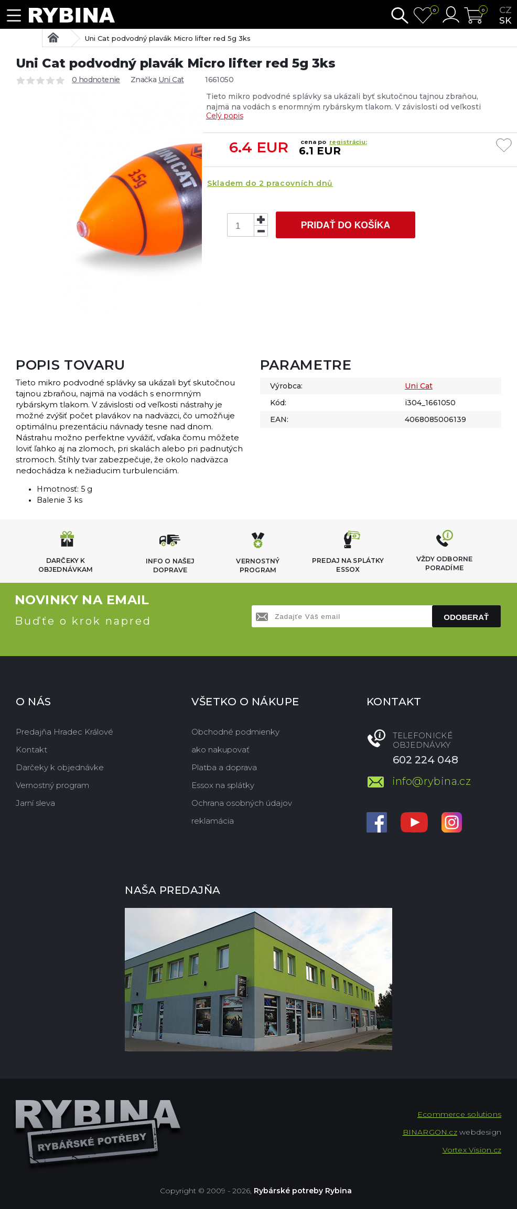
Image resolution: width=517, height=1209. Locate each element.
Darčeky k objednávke (60, 767)
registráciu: (348, 142)
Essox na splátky (222, 785)
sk (505, 20)
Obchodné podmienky (235, 732)
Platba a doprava (224, 767)
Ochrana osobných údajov (241, 803)
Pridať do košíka (345, 225)
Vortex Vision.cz (472, 1150)
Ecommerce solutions (459, 1114)
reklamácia (212, 821)
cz (505, 10)
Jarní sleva (35, 803)
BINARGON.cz (430, 1132)
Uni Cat (171, 79)
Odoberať (466, 617)
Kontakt (31, 750)
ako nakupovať (220, 750)
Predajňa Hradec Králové (64, 732)
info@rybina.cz (431, 781)
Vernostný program (52, 785)
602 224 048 (425, 760)
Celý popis (224, 115)
